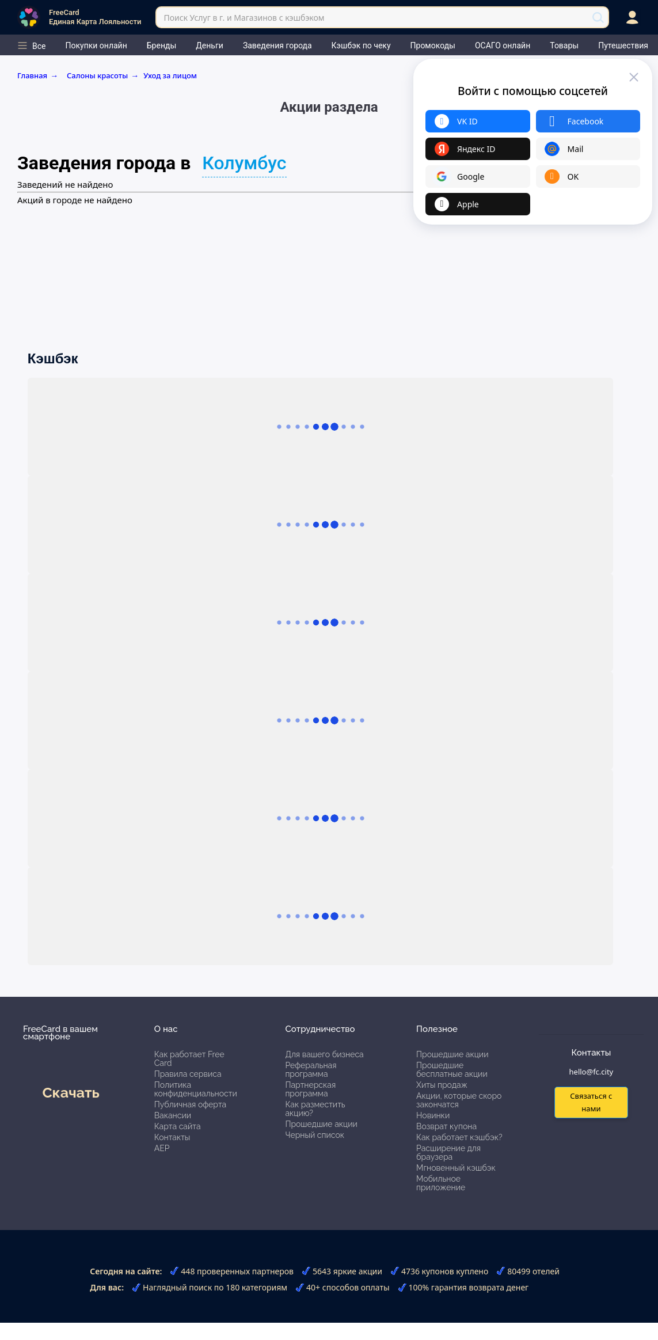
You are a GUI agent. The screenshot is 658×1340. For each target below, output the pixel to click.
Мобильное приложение (440, 1183)
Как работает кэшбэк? (459, 1137)
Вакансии (172, 1115)
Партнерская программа (310, 1089)
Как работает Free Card (189, 1059)
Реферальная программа (310, 1070)
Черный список (314, 1135)
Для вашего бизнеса (324, 1054)
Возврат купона (446, 1126)
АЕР (162, 1148)
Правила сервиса (188, 1074)
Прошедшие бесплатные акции (452, 1070)
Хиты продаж (441, 1085)
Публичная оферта (190, 1104)
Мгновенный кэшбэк (456, 1167)
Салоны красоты (103, 75)
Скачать (70, 1092)
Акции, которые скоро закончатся (458, 1100)
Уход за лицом (170, 75)
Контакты (172, 1137)
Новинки (433, 1115)
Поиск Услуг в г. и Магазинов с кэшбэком (243, 17)
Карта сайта (177, 1126)
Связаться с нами (591, 1102)
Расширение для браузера (448, 1152)
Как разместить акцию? (315, 1109)
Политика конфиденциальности (195, 1089)
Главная (39, 75)
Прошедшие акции (321, 1124)
